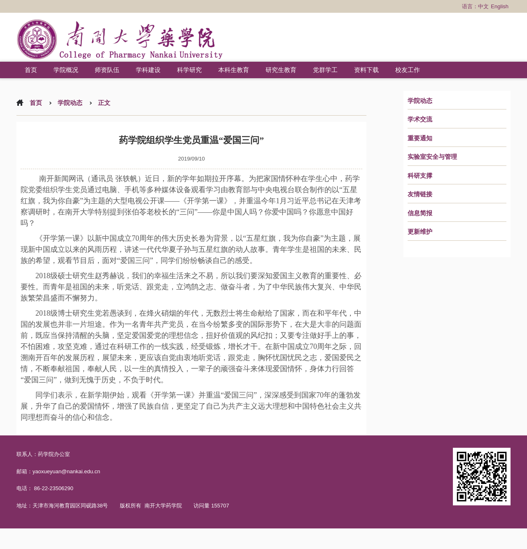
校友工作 (407, 69)
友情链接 (420, 194)
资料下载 (366, 69)
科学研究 (189, 69)
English (499, 6)
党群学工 (325, 69)
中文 (483, 6)
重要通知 (420, 138)
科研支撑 (420, 175)
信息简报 (420, 213)
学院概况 (66, 69)
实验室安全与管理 (432, 157)
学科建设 (148, 69)
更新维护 (420, 231)
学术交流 (420, 119)
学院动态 (420, 101)
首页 (31, 69)
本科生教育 (233, 69)
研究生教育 (281, 69)
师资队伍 (107, 69)
